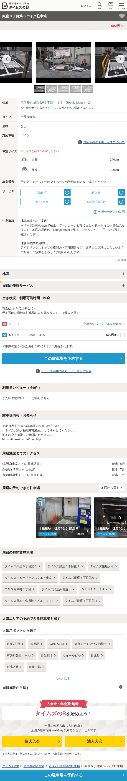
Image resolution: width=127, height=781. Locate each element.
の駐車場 (33, 766)
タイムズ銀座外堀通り (56, 589)
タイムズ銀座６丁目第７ (63, 566)
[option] (63, 60)
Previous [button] (6, 59)
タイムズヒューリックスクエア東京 (28, 577)
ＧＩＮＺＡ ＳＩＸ (94, 589)
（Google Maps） (53, 102)
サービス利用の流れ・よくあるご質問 (66, 371)
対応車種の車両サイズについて (104, 142)
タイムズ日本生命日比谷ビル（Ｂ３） (30, 600)
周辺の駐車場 (64, 766)
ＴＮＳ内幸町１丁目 (18, 589)
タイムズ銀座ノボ (102, 566)
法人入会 (94, 741)
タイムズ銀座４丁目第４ (81, 600)
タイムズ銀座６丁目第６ (21, 566)
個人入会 (32, 741)
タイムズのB (10, 766)
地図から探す (110, 487)
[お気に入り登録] (122, 16)
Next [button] (120, 59)
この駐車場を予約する (63, 358)
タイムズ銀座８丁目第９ (78, 577)
